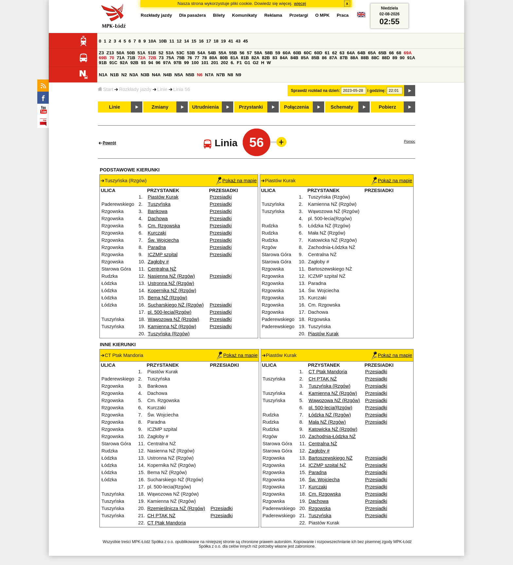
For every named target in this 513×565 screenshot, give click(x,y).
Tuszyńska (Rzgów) (169, 333)
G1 (247, 62)
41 (230, 41)
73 (161, 57)
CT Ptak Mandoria (166, 522)
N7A (209, 74)
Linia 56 (181, 89)
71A (121, 57)
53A (170, 52)
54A (201, 52)
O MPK (322, 15)
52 (161, 52)
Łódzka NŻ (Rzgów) (330, 414)
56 (241, 52)
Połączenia (296, 107)
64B (361, 52)
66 (391, 52)
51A (141, 52)
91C (113, 62)
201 (214, 62)
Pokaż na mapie (236, 180)
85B (315, 57)
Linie (162, 89)
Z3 (101, 52)
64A (351, 52)
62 (334, 52)
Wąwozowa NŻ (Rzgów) (173, 319)
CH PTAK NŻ (161, 515)
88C (375, 57)
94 (150, 62)
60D (318, 52)
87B (344, 57)
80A (213, 57)
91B (103, 62)
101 (204, 62)
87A (333, 57)
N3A (134, 74)
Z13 (110, 52)
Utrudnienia (205, 107)
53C (180, 52)
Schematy (341, 107)
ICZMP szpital (163, 254)
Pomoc (409, 141)
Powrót (109, 143)
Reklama (273, 15)
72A (142, 57)
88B (365, 57)
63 (342, 52)
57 (249, 52)
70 (111, 57)
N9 (238, 74)
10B (163, 41)
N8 (230, 74)
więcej (300, 3)
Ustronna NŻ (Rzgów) (171, 283)
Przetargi (298, 15)
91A (411, 57)
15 (193, 41)
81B (245, 57)
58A (258, 52)
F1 (239, 62)
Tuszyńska (159, 204)
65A (372, 52)
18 (216, 41)
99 (186, 62)
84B (294, 57)
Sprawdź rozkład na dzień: (315, 90)
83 (275, 57)
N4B (167, 74)
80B (224, 57)
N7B (220, 74)
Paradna (157, 247)
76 (189, 57)
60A (287, 52)
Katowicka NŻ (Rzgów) (333, 429)
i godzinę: (376, 90)
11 (171, 41)
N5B (190, 74)
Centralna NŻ (162, 269)
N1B (114, 74)
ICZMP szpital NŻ (327, 465)
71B (131, 57)
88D (386, 57)
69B (103, 57)
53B (191, 52)
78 (204, 57)
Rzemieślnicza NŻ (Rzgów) (176, 508)
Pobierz (387, 107)
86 (324, 57)
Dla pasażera (192, 15)
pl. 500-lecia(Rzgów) (170, 312)
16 (201, 41)
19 (223, 41)
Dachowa (158, 218)
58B (269, 52)
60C (307, 52)
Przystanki (251, 107)
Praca (342, 15)
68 (398, 52)
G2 (255, 62)
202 (224, 62)
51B (152, 52)
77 (197, 57)
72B (152, 57)
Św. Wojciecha (163, 240)
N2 (124, 74)
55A (222, 52)
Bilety (219, 15)
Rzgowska (320, 508)
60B (297, 52)
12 (179, 41)
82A (255, 57)
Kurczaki (157, 233)
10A (152, 41)
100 (195, 62)
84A (284, 57)
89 (394, 57)
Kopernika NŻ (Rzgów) (172, 290)
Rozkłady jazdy (135, 89)
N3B (145, 74)
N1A (103, 74)
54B (212, 52)
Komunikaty (244, 15)
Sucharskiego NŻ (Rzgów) (176, 305)
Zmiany (159, 107)
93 (143, 62)
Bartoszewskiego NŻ (330, 458)
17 (208, 41)
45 (245, 41)
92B (134, 62)
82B (266, 57)
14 (186, 41)
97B (177, 62)
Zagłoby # (158, 261)
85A (305, 57)
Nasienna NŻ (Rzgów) (171, 276)
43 (238, 41)
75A (170, 57)
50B (131, 52)
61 (327, 52)
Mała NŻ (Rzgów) (327, 422)
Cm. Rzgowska (164, 225)
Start (105, 89)
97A (167, 62)
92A (124, 62)
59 (277, 52)
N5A (178, 74)
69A (408, 52)
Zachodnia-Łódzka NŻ (332, 436)
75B (181, 57)
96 (158, 62)
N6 (200, 74)
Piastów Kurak (163, 197)
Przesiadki (221, 197)
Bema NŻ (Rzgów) (167, 297)
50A (120, 52)
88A (354, 57)
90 (402, 57)
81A (234, 57)
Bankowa (158, 211)
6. (232, 62)
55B (233, 52)
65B (382, 52)
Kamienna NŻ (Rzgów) (172, 326)
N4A (156, 74)
